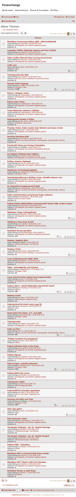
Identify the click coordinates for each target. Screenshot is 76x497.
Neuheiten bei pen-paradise (19, 231)
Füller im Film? (13, 329)
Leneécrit (24, 52)
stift (22, 384)
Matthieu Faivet (14, 296)
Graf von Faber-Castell (22, 198)
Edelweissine (25, 172)
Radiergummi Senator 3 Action (20, 119)
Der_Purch (24, 121)
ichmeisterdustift (26, 232)
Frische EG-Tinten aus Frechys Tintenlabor (26, 145)
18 (65, 292)
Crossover (24, 306)
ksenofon (24, 455)
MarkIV (23, 242)
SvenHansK (25, 197)
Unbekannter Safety (16, 382)
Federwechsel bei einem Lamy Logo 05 (24, 304)
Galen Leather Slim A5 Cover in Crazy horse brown (29, 58)
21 (73, 292)
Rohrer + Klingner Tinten (18, 93)
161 (70, 369)
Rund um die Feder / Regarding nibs (27, 394)
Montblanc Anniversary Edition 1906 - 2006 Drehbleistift (31, 42)
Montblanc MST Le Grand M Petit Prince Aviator (28, 453)
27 (70, 335)
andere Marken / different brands (26, 299)
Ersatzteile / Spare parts (23, 123)
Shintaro (23, 447)
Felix (22, 67)
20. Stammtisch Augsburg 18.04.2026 (23, 186)
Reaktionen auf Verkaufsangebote (22, 170)
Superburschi (25, 269)
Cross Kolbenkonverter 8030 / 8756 (22, 259)
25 (65, 335)
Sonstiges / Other (21, 87)
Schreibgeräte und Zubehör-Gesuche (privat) (30, 158)
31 (70, 237)
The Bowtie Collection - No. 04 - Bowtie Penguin (28, 436)
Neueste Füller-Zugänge (17, 84)
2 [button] (71, 34)
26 (68, 335)
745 (66, 89)
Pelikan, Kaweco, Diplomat (19, 161)
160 (66, 369)
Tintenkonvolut (13, 322)
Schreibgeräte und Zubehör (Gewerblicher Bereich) (32, 149)
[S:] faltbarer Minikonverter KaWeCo (23, 154)
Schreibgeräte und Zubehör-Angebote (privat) (30, 45)
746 (70, 89)
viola (22, 341)
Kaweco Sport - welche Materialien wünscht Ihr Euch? (31, 286)
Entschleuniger (26, 315)
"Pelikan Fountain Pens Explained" (22, 339)
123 (63, 405)
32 (73, 237)
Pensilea (23, 375)
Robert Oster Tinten (16, 102)
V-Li (22, 331)
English (20, 495)
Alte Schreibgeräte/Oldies (23, 385)
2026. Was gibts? (14, 409)
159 (63, 369)
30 (68, 237)
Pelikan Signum (14, 355)
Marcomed (24, 205)
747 (73, 89)
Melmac (23, 261)
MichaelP (24, 214)
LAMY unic (12, 65)
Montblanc (18, 474)
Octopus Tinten (14, 249)
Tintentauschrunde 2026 (18, 75)
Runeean (24, 179)
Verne (23, 130)
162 (73, 369)
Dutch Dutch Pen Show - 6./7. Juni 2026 (24, 313)
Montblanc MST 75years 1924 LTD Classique (26, 462)
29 (65, 237)
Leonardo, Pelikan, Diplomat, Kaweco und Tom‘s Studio (31, 50)
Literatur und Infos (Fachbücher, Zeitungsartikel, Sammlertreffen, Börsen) (40, 140)
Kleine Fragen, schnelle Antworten (22, 364)
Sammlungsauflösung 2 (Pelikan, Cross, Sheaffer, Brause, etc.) (34, 177)
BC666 (23, 429)
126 (73, 405)
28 (73, 335)
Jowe (22, 297)
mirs (22, 279)
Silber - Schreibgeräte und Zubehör (22, 267)
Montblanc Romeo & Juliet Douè (21, 471)
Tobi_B (23, 163)
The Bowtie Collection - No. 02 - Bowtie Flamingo (28, 427)
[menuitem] (16, 17)
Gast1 (23, 392)
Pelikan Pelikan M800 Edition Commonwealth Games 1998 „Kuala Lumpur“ (40, 204)
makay (23, 85)
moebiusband (25, 95)
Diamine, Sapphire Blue (17, 240)
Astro (22, 411)
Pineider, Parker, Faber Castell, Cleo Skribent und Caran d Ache (35, 128)
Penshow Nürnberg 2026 (18, 137)
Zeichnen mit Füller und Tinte (20, 399)
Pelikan (17, 342)
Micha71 (23, 473)
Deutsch (15, 495)
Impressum (26, 495)
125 (70, 405)
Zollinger (24, 147)
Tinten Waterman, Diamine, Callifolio (23, 111)
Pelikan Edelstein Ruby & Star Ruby (23, 346)
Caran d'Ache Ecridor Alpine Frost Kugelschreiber (29, 277)
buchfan (23, 251)
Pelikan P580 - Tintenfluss (18, 445)
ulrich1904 (24, 43)
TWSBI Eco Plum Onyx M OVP (20, 222)
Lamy (17, 69)
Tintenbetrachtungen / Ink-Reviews (27, 244)
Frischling (24, 288)
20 (70, 292)
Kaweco (17, 289)
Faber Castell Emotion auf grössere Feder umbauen (30, 195)
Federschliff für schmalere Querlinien (23, 391)
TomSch (23, 156)
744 (63, 89)
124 (66, 405)
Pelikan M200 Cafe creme (18, 373)
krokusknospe (25, 188)
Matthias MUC (25, 365)
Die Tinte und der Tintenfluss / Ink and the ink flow (32, 78)
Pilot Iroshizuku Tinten (17, 419)
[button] (74, 33)
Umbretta (24, 224)
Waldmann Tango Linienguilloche (22, 212)
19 (68, 292)
